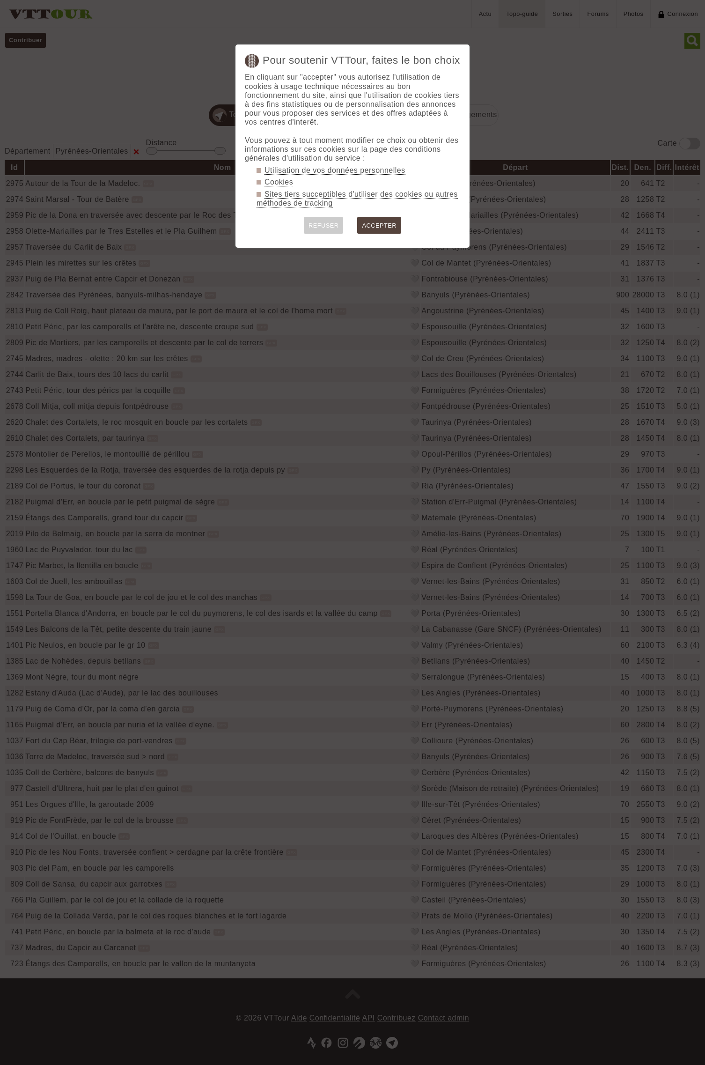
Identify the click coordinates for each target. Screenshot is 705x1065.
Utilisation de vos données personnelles (334, 170)
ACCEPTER (379, 225)
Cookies (278, 182)
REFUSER (323, 225)
